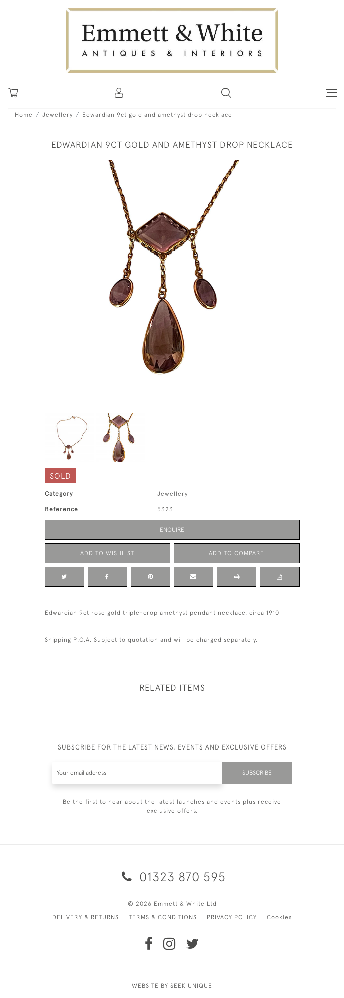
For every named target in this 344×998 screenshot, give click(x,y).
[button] (226, 92)
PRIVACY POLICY (232, 917)
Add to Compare (236, 553)
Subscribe (257, 772)
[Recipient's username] (137, 773)
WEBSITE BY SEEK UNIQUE (172, 985)
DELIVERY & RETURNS (85, 917)
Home (24, 114)
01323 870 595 (172, 876)
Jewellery (57, 114)
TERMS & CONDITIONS (163, 917)
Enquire (172, 529)
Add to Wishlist (107, 553)
